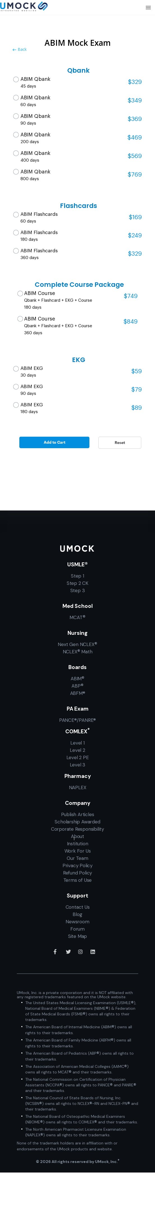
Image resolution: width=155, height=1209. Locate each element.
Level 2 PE (77, 757)
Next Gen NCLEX (77, 644)
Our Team (77, 858)
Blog (77, 914)
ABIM (77, 678)
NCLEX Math (77, 651)
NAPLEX (77, 787)
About (77, 836)
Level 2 (77, 750)
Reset (120, 442)
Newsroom (77, 922)
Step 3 (77, 590)
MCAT (77, 617)
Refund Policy (77, 873)
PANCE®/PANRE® (77, 720)
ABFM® (77, 693)
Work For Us (77, 851)
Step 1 (77, 576)
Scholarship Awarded (77, 822)
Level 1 (77, 743)
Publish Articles (77, 814)
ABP (77, 685)
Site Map (77, 936)
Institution (77, 844)
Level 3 (77, 765)
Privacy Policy (77, 865)
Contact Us (78, 907)
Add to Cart (54, 442)
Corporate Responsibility (77, 829)
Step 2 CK (77, 583)
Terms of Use (77, 880)
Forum (77, 929)
